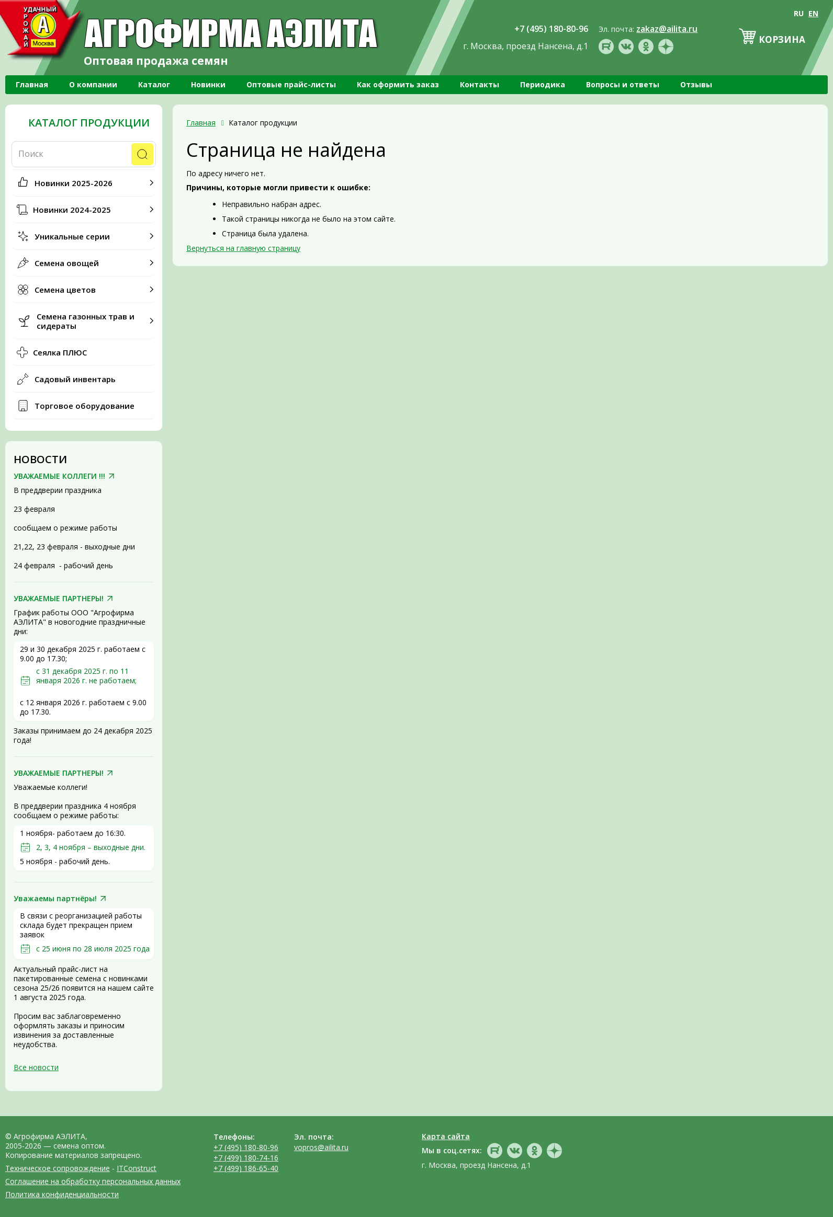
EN (813, 13)
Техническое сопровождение (57, 1168)
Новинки (208, 84)
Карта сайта (446, 1136)
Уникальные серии (72, 236)
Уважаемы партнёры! (55, 898)
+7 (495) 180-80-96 (245, 1147)
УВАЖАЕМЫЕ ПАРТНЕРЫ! (59, 598)
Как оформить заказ (398, 84)
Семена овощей (67, 263)
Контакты (479, 84)
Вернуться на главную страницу (243, 248)
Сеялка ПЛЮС (60, 352)
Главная (32, 84)
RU (799, 13)
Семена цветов (65, 289)
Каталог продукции (89, 123)
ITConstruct (136, 1168)
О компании (93, 84)
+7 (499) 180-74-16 (245, 1158)
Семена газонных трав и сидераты (85, 321)
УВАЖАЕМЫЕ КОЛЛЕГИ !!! (59, 476)
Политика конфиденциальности (62, 1194)
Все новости (36, 1067)
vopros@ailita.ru (321, 1147)
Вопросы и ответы (622, 84)
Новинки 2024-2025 (72, 209)
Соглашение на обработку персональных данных (93, 1181)
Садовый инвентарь (75, 379)
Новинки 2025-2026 (73, 183)
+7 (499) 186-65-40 (245, 1168)
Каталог (154, 84)
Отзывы (696, 84)
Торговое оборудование (84, 405)
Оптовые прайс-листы (291, 84)
